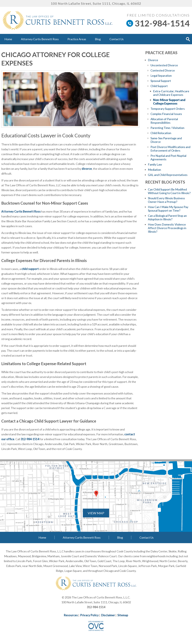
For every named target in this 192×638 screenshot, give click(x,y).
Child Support (159, 86)
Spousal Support (160, 81)
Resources (71, 615)
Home (8, 39)
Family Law (155, 164)
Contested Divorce (162, 70)
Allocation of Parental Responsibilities (164, 120)
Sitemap (122, 615)
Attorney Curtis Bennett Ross (40, 39)
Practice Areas (76, 39)
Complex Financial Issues (166, 114)
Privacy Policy (89, 615)
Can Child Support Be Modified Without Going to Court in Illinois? (169, 191)
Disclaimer (108, 615)
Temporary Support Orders (167, 108)
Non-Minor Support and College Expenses (169, 101)
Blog (98, 39)
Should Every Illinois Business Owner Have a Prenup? (166, 199)
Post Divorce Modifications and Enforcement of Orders (170, 148)
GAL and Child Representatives (167, 175)
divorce (87, 168)
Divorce (153, 60)
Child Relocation (160, 133)
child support (30, 269)
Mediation (154, 169)
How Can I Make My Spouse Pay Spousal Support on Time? (168, 208)
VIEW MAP (96, 513)
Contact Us (116, 39)
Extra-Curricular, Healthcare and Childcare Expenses (171, 92)
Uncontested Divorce (164, 65)
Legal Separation (161, 75)
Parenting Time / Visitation (167, 128)
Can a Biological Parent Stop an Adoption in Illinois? (167, 217)
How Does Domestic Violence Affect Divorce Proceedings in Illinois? (167, 228)
